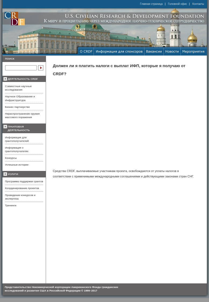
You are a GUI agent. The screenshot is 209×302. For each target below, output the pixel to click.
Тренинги (10, 205)
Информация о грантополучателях (17, 149)
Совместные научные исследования (18, 88)
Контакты (198, 3)
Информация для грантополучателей (17, 139)
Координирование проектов (22, 188)
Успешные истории (17, 164)
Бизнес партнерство (17, 106)
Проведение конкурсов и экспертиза (20, 197)
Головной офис (177, 3)
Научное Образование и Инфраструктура (20, 98)
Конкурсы (11, 157)
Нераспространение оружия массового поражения (22, 115)
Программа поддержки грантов (24, 181)
